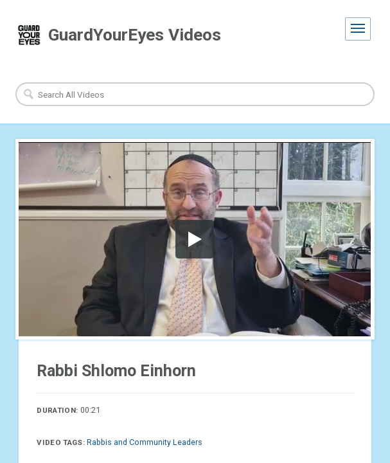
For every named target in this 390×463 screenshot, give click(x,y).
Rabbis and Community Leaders (144, 442)
